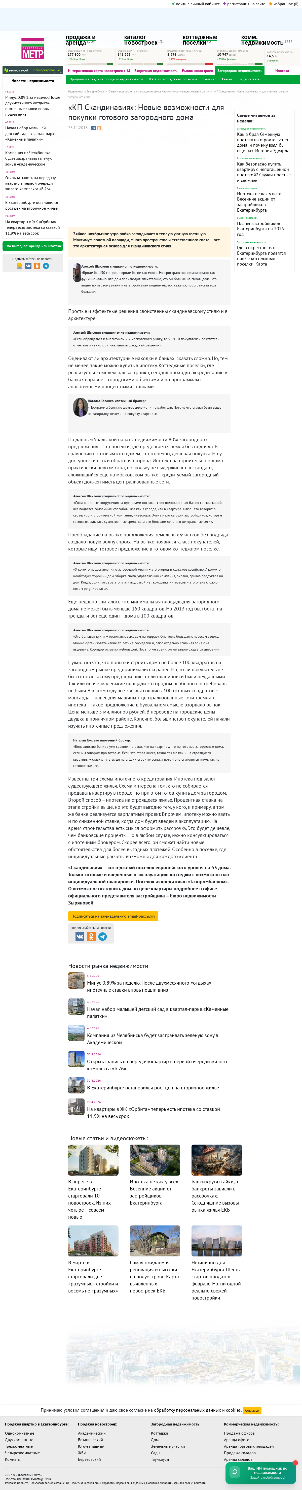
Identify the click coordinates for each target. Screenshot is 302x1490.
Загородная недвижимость (239, 70)
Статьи (227, 79)
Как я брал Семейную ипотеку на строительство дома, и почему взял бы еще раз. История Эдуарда (263, 142)
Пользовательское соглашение (49, 1483)
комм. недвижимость (262, 40)
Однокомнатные (19, 1433)
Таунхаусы (160, 1459)
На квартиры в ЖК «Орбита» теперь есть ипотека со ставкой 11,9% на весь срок (32, 227)
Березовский (89, 1459)
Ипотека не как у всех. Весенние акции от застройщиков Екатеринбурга (259, 202)
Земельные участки (168, 1446)
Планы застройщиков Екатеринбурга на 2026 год (260, 228)
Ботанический (90, 1439)
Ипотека (282, 70)
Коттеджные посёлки (204, 948)
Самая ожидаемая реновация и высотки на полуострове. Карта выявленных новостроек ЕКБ (154, 1276)
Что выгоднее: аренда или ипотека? (34, 246)
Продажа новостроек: (97, 1424)
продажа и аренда (81, 40)
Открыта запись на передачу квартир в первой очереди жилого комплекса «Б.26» (30, 183)
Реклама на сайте (16, 1483)
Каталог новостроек (149, 948)
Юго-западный (91, 1446)
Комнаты (13, 1459)
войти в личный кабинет (195, 3)
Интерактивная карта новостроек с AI (99, 70)
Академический (92, 1433)
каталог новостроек (141, 40)
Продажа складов (240, 1452)
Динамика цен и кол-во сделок (161, 954)
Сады (155, 1452)
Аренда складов (238, 1459)
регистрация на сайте (244, 3)
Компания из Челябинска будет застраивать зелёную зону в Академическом (29, 158)
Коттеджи (159, 1433)
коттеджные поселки (200, 40)
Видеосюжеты (249, 79)
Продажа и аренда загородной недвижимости (106, 79)
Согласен (252, 1410)
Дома (156, 1439)
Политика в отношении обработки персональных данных (108, 1483)
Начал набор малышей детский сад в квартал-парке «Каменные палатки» (30, 133)
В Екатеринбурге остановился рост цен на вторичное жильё (153, 1087)
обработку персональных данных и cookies (197, 1410)
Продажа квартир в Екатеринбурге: (36, 1424)
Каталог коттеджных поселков (173, 79)
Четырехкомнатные (22, 1452)
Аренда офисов (237, 1439)
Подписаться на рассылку (113, 916)
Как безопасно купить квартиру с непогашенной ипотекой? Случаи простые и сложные (264, 172)
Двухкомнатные (19, 1439)
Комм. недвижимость (97, 954)
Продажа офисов (239, 1433)
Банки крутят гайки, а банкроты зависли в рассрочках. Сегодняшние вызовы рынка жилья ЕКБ (215, 1195)
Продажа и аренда (95, 948)
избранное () (283, 3)
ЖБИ (82, 1452)
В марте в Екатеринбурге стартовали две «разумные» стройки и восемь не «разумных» (93, 1276)
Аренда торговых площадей (249, 1446)
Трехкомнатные (19, 1446)
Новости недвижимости (33, 80)
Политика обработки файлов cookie (169, 1483)
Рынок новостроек (197, 70)
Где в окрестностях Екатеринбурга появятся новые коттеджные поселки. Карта (261, 256)
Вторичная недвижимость (155, 70)
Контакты (200, 1483)
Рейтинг (209, 79)
